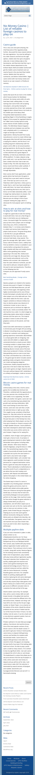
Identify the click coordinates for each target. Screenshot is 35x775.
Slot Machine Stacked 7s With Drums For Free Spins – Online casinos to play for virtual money (17, 89)
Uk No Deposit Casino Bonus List (13, 702)
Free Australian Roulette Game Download (16, 699)
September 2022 (8, 720)
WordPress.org (8, 749)
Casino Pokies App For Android (12, 704)
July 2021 (6, 725)
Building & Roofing (16, 763)
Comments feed (8, 747)
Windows (16, 758)
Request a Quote (16, 767)
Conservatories (11, 761)
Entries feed (7, 744)
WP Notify (6, 712)
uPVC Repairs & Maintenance (13, 765)
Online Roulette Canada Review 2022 (14, 691)
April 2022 (6, 723)
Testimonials (16, 712)
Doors (24, 758)
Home (9, 758)
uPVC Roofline (22, 761)
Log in (5, 741)
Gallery (27, 765)
